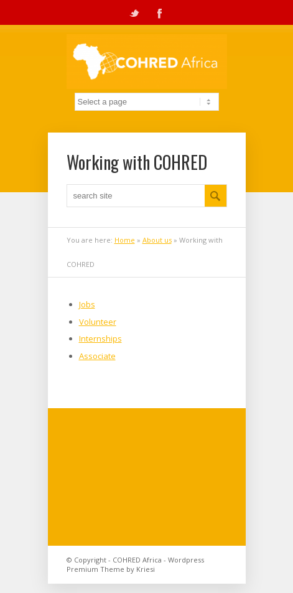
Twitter (134, 12)
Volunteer (97, 321)
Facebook (159, 12)
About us (157, 240)
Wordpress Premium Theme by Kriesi (135, 564)
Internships (100, 338)
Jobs (87, 304)
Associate (97, 356)
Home (124, 240)
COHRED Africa (137, 559)
